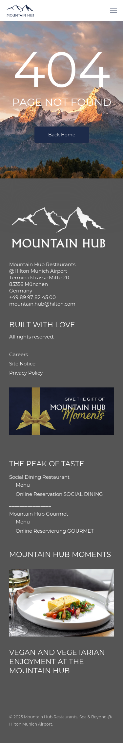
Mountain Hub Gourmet (38, 514)
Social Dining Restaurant (39, 477)
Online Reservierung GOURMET (55, 531)
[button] (113, 10)
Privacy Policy (26, 373)
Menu (23, 485)
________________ (30, 504)
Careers (18, 354)
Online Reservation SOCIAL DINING (59, 494)
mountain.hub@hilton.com (42, 304)
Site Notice (22, 363)
